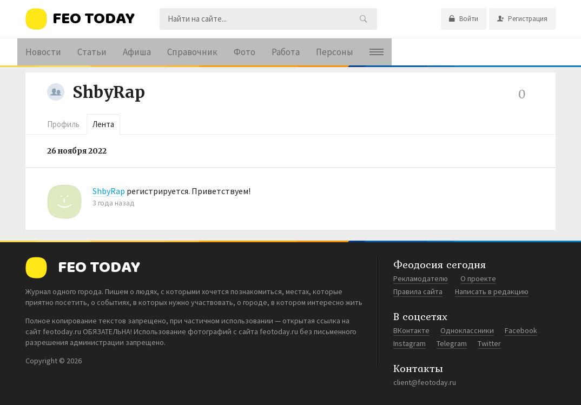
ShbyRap (108, 92)
